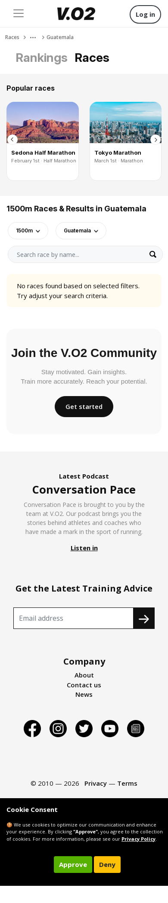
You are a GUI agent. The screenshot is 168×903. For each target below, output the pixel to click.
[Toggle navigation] (18, 13)
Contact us (84, 684)
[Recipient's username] (73, 618)
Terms (127, 783)
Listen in (84, 547)
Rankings (42, 57)
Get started (84, 406)
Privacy (95, 783)
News (84, 694)
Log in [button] (145, 14)
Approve (73, 864)
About (84, 675)
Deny (107, 864)
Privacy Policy (138, 839)
